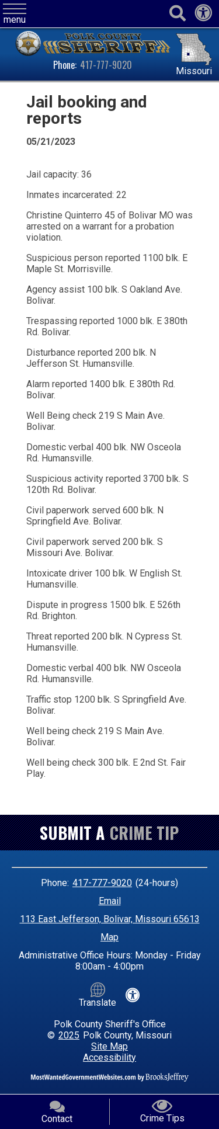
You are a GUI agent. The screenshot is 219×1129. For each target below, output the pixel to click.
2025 (68, 1035)
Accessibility (109, 1057)
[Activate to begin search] (177, 14)
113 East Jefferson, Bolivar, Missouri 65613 (110, 919)
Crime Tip (144, 833)
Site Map (109, 1046)
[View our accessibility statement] (203, 16)
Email (110, 900)
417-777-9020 (106, 65)
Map (109, 937)
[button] (14, 14)
